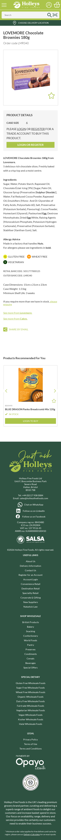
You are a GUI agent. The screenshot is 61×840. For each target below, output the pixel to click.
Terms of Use (30, 744)
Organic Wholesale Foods (30, 696)
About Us (30, 561)
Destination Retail (30, 588)
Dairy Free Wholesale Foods (30, 701)
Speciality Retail (30, 593)
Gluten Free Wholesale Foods (30, 683)
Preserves (30, 649)
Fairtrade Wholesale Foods (30, 705)
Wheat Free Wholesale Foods (30, 692)
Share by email (18, 329)
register (38, 129)
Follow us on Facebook (33, 516)
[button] (55, 391)
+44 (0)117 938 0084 (32, 495)
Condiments (30, 654)
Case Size (13, 122)
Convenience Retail (30, 584)
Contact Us (30, 570)
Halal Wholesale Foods (30, 724)
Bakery (30, 626)
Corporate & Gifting (30, 597)
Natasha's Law (30, 606)
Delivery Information (30, 565)
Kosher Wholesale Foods (30, 719)
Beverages (30, 663)
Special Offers (30, 667)
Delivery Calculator (32, 834)
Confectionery (30, 635)
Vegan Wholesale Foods (30, 714)
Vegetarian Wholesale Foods (30, 710)
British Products (30, 622)
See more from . (17, 312)
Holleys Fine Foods (26, 4)
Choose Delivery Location (33, 23)
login (21, 129)
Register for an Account (30, 575)
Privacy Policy (30, 739)
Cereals (30, 658)
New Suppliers (30, 602)
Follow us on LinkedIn (34, 511)
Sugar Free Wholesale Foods (30, 687)
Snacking (30, 631)
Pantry (30, 644)
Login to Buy (30, 421)
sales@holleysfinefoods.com (34, 498)
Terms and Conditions (31, 748)
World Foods (30, 640)
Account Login (30, 579)
